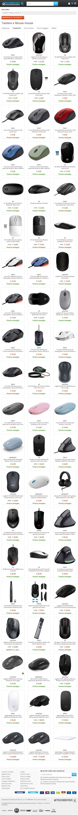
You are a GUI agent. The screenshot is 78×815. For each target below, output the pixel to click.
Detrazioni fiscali (24, 779)
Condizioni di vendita (7, 772)
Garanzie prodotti (6, 783)
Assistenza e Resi (6, 786)
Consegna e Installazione (8, 781)
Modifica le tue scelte (11, 17)
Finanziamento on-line (26, 783)
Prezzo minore (29, 28)
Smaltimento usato (25, 781)
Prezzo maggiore (42, 28)
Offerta (54, 28)
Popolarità (17, 28)
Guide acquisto (6, 788)
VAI (74, 774)
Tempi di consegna (25, 776)
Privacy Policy (53, 783)
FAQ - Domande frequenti (27, 788)
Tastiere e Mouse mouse (11, 13)
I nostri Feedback (6, 779)
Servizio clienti (6, 776)
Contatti (22, 772)
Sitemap (40, 803)
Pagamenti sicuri (6, 774)
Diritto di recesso (25, 774)
